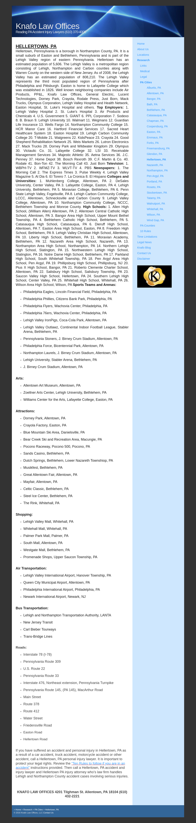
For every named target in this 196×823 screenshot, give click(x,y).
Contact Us (144, 253)
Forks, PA (153, 142)
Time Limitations (147, 236)
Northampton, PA (157, 170)
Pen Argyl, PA (155, 176)
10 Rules (145, 231)
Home (141, 43)
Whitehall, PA (155, 209)
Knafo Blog (144, 247)
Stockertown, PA (157, 192)
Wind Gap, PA (155, 220)
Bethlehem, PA (156, 109)
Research (143, 60)
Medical (145, 71)
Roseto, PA (154, 187)
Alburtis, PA (154, 87)
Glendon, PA (154, 153)
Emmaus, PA (155, 137)
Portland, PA (154, 181)
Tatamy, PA (153, 198)
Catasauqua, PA (157, 115)
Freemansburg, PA (158, 148)
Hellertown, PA (156, 159)
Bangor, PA (154, 98)
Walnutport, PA (156, 203)
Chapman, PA (155, 120)
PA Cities (146, 82)
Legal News (144, 242)
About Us (143, 49)
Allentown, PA (155, 93)
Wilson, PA (153, 214)
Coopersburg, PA (157, 126)
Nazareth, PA (155, 165)
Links (143, 65)
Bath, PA (152, 104)
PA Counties (147, 225)
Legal (143, 76)
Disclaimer (143, 258)
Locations (143, 54)
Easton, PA (153, 131)
